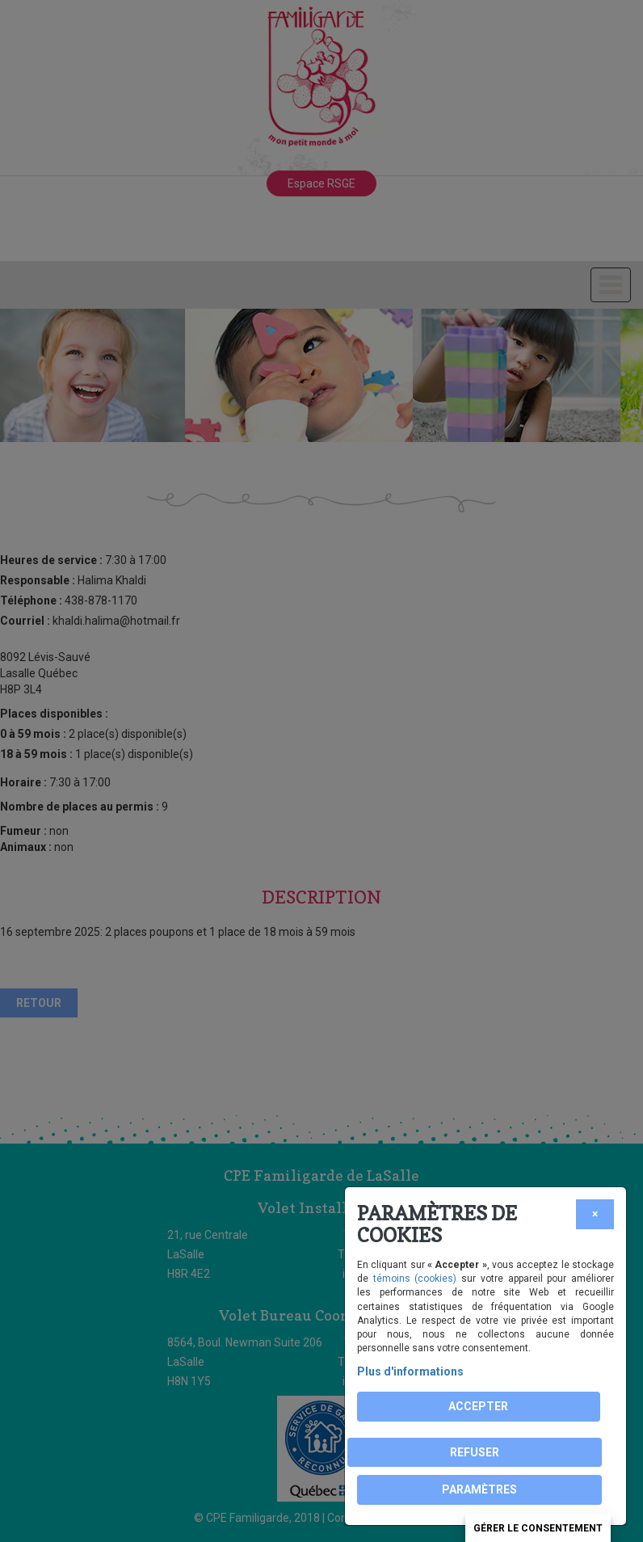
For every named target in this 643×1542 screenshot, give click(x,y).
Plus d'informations (410, 1371)
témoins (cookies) (415, 1278)
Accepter (478, 1406)
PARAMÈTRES (479, 1489)
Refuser (474, 1452)
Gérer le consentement (538, 1528)
